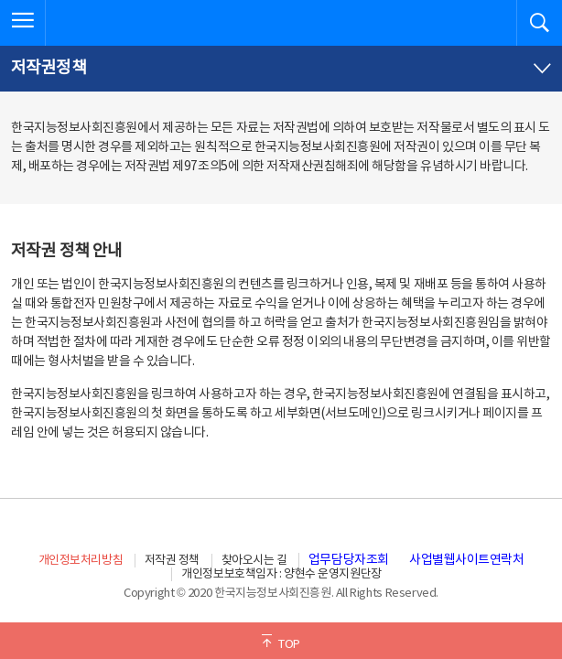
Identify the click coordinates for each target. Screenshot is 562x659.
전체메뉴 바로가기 (0, 0)
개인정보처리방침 (80, 561)
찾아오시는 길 (254, 561)
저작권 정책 (172, 561)
